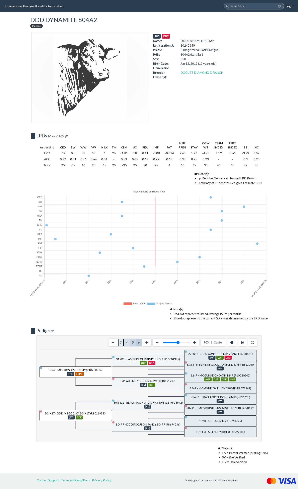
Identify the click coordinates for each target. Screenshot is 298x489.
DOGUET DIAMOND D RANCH (201, 72)
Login (289, 6)
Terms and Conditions (75, 480)
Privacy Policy (101, 480)
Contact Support (48, 480)
